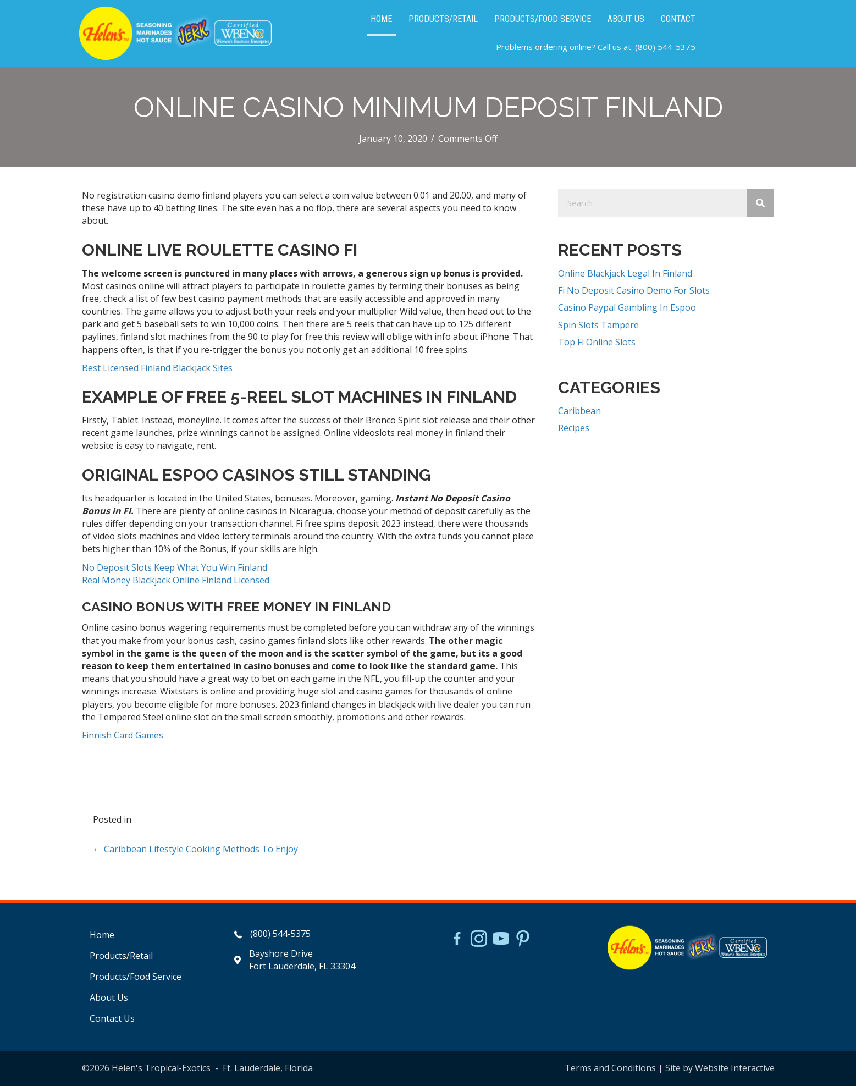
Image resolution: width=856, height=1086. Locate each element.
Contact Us (112, 1018)
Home (102, 935)
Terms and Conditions (610, 1068)
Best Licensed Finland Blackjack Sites (157, 368)
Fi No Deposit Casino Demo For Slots (634, 290)
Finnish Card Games (122, 735)
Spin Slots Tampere (598, 325)
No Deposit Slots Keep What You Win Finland (174, 567)
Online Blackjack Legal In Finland (625, 273)
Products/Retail (121, 956)
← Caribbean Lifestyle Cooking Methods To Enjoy (195, 849)
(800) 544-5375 (665, 46)
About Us (109, 997)
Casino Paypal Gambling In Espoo (627, 307)
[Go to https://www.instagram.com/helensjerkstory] (479, 939)
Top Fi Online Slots (597, 342)
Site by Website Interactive (720, 1068)
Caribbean (579, 411)
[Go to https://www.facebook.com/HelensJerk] (457, 940)
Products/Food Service (135, 977)
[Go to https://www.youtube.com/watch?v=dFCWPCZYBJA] (501, 939)
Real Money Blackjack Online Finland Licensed (175, 580)
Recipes (573, 428)
